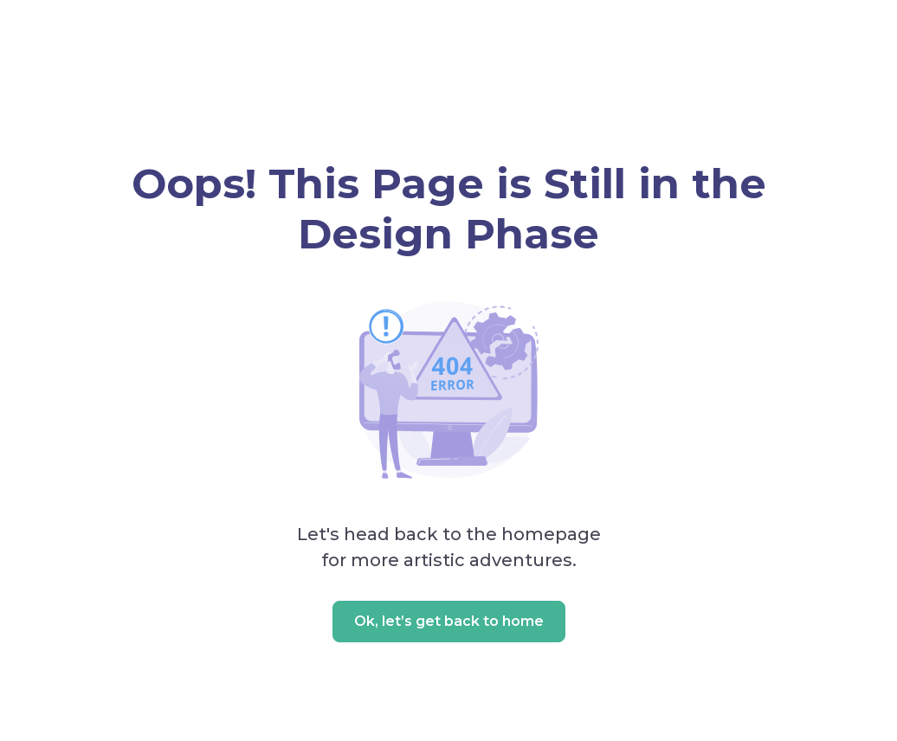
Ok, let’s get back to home (449, 621)
